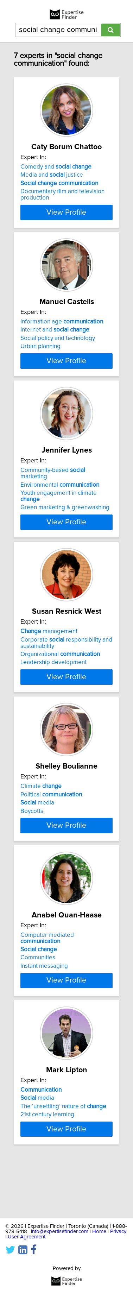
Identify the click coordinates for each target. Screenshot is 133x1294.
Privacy (118, 1231)
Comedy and (55, 167)
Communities (37, 995)
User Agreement (26, 1236)
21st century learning (47, 1158)
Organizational (60, 673)
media (37, 828)
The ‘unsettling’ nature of (63, 1150)
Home (99, 1231)
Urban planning (40, 352)
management (48, 650)
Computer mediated (47, 976)
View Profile (66, 218)
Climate (41, 811)
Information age (61, 328)
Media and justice (51, 175)
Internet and (54, 336)
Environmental (59, 503)
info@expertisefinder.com (59, 1231)
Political (51, 819)
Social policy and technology (57, 344)
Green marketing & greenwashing (64, 526)
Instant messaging (44, 1004)
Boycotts (31, 836)
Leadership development (53, 681)
